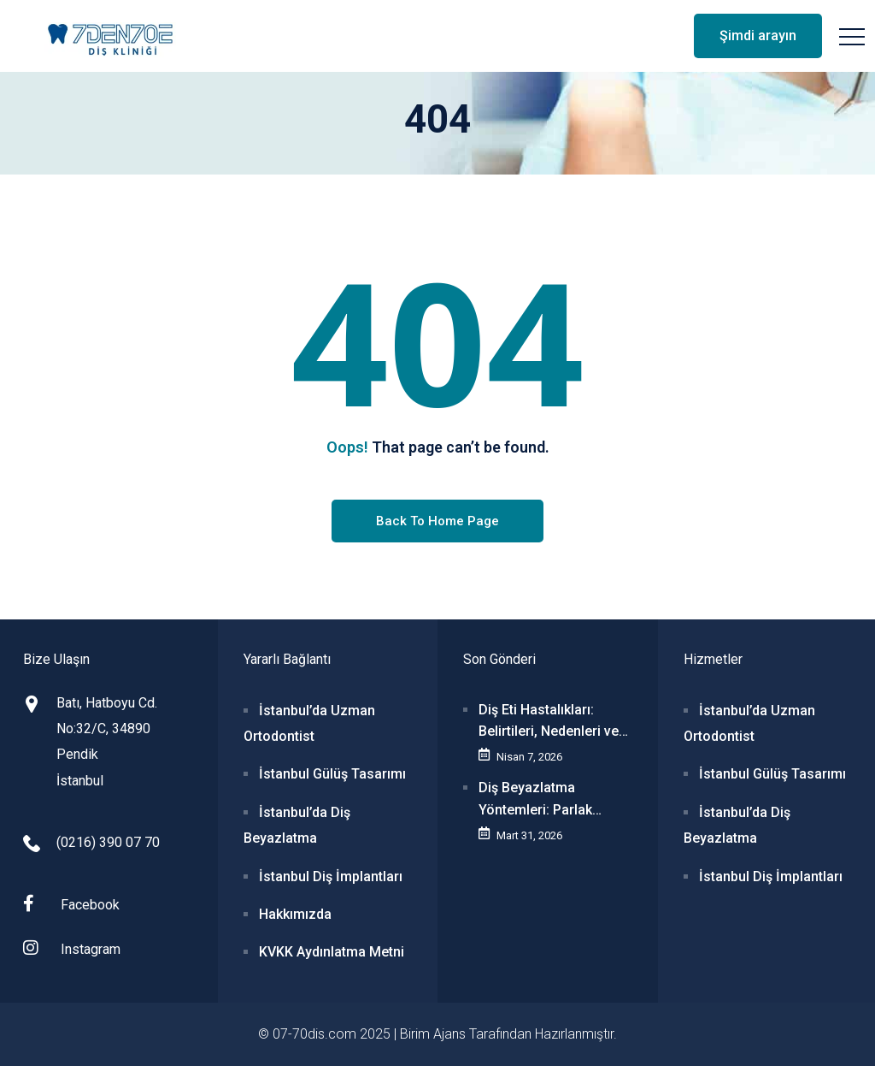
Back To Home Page (437, 521)
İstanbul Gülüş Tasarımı (332, 774)
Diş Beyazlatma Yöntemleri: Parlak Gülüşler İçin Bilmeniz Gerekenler (546, 799)
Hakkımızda (295, 914)
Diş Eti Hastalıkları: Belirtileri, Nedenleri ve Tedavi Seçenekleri (549, 722)
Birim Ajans (433, 1034)
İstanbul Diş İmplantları (330, 876)
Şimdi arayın (757, 35)
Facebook (71, 904)
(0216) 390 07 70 (108, 842)
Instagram (71, 948)
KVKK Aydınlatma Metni (331, 952)
